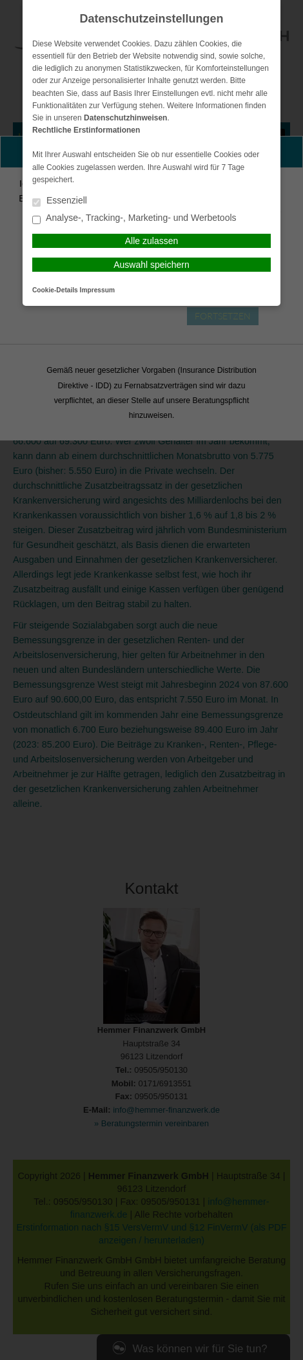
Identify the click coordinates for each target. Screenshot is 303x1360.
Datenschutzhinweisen (125, 117)
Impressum (97, 290)
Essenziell (59, 201)
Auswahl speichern (151, 265)
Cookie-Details (55, 290)
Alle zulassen (152, 241)
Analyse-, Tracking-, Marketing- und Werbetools (134, 218)
